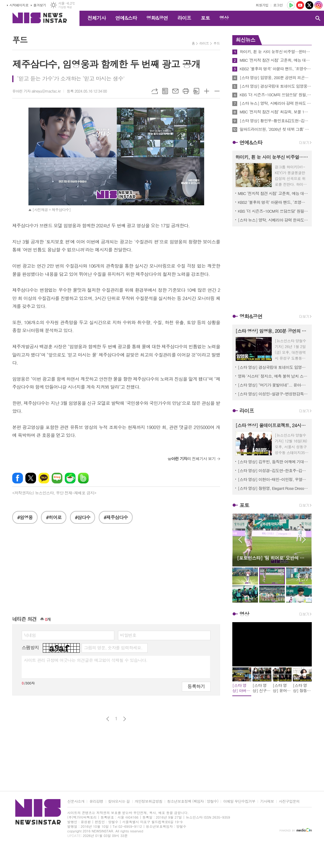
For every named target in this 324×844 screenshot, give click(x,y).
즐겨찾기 (39, 5)
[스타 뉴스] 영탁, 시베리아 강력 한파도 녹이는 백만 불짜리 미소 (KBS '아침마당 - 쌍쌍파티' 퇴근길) (276, 103)
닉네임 (30, 635)
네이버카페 (70, 478)
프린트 (186, 91)
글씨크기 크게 (207, 91)
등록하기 (196, 686)
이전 (107, 718)
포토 (205, 17)
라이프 (184, 17)
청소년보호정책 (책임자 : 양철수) (192, 801)
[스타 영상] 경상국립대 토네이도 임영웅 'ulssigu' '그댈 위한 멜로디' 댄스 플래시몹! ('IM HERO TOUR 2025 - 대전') (276, 86)
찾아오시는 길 (119, 801)
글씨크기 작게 (217, 91)
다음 (124, 718)
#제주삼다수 (116, 517)
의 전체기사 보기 (191, 458)
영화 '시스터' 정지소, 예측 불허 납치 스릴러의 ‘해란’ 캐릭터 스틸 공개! (273, 376)
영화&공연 (157, 17)
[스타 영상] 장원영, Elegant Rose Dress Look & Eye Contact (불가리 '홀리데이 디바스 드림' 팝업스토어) (273, 488)
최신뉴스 (245, 39)
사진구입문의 (289, 801)
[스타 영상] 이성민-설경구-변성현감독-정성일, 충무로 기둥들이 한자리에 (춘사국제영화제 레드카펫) (273, 394)
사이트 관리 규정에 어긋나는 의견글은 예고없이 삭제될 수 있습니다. (85, 660)
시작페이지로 (18, 5)
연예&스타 (126, 17)
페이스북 (17, 478)
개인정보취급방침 (148, 801)
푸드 (216, 43)
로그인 (278, 5)
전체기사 (96, 17)
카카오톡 (44, 478)
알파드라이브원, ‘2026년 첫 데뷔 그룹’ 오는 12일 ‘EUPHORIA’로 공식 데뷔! (276, 129)
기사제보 (267, 801)
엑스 (30, 478)
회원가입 (262, 5)
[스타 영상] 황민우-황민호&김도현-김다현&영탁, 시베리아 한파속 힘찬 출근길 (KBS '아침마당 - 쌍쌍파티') (276, 120)
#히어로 (53, 517)
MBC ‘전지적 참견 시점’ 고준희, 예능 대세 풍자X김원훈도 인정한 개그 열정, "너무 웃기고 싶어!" (276, 60)
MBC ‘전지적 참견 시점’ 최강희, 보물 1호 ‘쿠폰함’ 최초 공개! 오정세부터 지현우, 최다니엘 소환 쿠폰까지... (276, 112)
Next (304, 539)
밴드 (83, 478)
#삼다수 (82, 517)
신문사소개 (75, 801)
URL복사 (155, 91)
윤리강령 (96, 801)
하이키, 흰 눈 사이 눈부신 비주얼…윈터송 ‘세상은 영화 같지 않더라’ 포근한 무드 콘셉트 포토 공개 (276, 51)
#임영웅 (25, 517)
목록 (165, 91)
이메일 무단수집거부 (239, 801)
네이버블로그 (57, 478)
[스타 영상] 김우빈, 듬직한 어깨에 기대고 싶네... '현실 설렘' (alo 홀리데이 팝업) (273, 461)
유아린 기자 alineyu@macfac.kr (36, 91)
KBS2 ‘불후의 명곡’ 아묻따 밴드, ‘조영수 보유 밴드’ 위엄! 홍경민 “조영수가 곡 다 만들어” (276, 69)
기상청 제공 (65, 7)
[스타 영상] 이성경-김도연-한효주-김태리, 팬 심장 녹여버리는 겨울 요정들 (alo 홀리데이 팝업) (273, 470)
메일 (175, 91)
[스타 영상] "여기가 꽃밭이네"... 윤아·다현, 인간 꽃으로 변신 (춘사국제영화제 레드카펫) (273, 385)
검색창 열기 (318, 18)
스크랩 (196, 91)
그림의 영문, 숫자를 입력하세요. (113, 647)
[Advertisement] (116, 572)
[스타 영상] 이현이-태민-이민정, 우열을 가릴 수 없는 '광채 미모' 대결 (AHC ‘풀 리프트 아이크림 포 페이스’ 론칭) (273, 479)
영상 (223, 17)
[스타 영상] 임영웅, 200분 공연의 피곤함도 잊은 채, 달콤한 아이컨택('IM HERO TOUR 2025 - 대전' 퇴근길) (276, 77)
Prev (240, 539)
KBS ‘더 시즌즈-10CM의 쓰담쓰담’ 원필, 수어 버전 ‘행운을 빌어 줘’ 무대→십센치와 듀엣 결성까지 (276, 94)
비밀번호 (128, 635)
